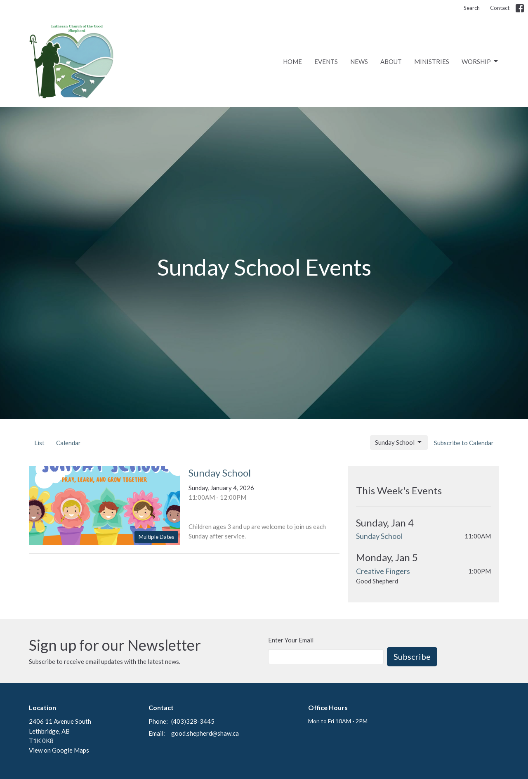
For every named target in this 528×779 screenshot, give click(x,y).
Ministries (431, 61)
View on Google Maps (59, 750)
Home (292, 61)
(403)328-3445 (192, 721)
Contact (499, 8)
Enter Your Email (291, 640)
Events (326, 61)
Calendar (68, 442)
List (39, 442)
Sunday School (399, 442)
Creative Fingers (383, 571)
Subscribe (412, 656)
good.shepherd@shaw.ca (205, 733)
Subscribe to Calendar (464, 442)
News (359, 61)
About (391, 61)
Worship (480, 61)
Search (472, 8)
